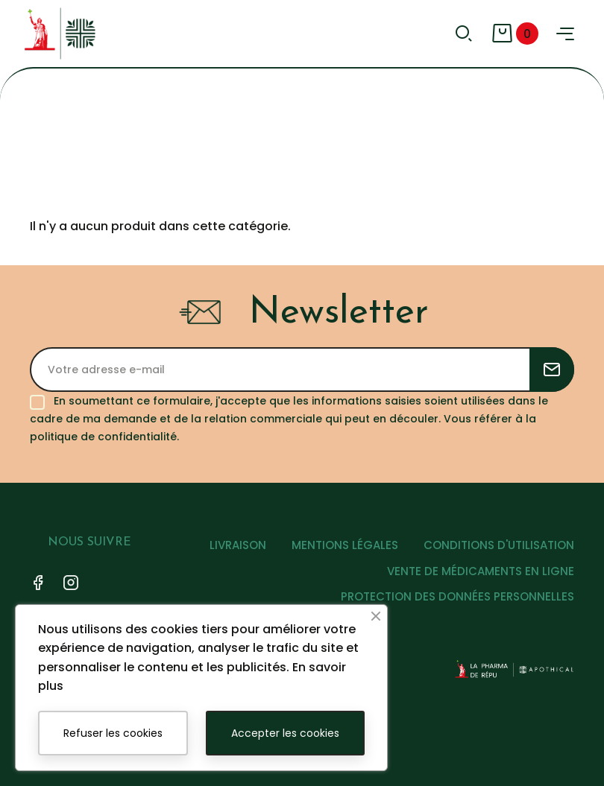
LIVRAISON (238, 545)
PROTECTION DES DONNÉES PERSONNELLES (457, 596)
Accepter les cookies (285, 733)
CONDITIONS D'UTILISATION (499, 545)
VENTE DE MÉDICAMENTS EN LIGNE (480, 571)
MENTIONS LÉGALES (345, 545)
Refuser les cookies (113, 733)
